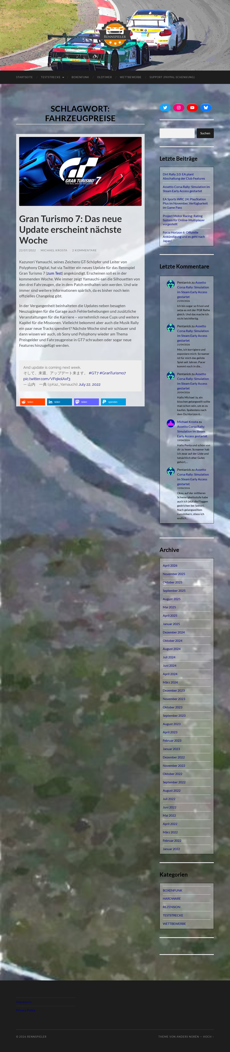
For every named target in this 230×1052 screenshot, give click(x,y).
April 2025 (170, 615)
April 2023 (170, 732)
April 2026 (170, 565)
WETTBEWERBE (174, 923)
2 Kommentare (84, 250)
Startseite (24, 77)
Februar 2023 (172, 740)
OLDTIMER (104, 77)
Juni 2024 (169, 665)
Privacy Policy (25, 1010)
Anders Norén (188, 1036)
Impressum (24, 1002)
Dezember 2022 (174, 757)
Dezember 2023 (174, 690)
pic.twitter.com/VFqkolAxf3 (46, 379)
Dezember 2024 (174, 632)
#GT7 (94, 373)
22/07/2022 (27, 250)
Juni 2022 (169, 807)
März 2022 (170, 832)
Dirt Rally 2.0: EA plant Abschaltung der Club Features (184, 176)
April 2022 (170, 824)
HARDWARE (172, 898)
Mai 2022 (169, 815)
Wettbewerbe (131, 77)
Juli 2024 (169, 657)
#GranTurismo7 (113, 373)
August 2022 (172, 790)
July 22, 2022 (90, 384)
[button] (32, 401)
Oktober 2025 (172, 582)
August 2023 (172, 724)
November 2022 (174, 765)
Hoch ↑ (208, 1036)
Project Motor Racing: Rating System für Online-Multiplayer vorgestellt (184, 220)
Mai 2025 (169, 607)
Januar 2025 (171, 624)
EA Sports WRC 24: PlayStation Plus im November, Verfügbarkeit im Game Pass (185, 203)
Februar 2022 (172, 840)
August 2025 (172, 599)
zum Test (54, 273)
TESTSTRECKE (51, 77)
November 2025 (174, 574)
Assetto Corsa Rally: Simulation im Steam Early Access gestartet (186, 189)
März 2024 (170, 682)
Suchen (205, 133)
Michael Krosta (54, 250)
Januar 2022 (171, 849)
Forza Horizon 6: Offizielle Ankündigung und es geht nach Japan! (184, 236)
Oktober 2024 (172, 640)
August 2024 (172, 649)
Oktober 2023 (172, 707)
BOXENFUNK (80, 77)
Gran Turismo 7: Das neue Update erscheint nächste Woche (70, 229)
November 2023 (174, 699)
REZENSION (171, 907)
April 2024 (170, 674)
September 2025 (174, 590)
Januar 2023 (171, 749)
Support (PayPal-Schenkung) (172, 77)
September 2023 (174, 715)
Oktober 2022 (172, 774)
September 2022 (174, 782)
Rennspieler (36, 1036)
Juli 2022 (169, 799)
